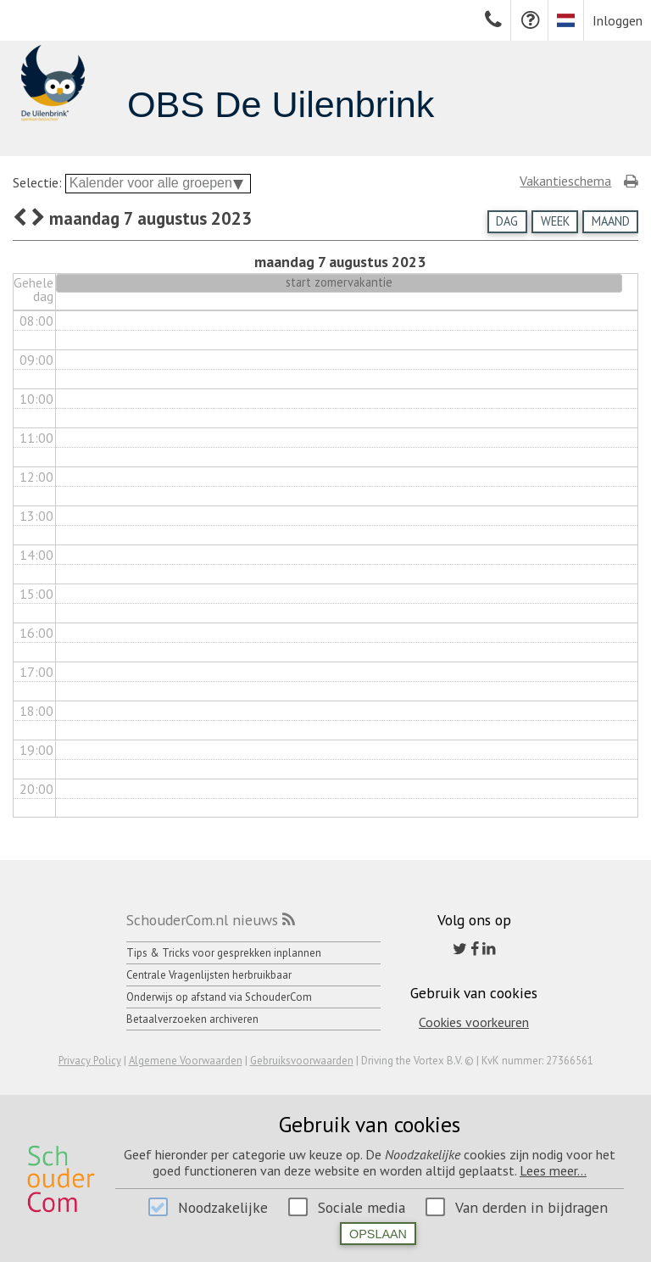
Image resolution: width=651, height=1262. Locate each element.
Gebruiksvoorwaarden (301, 1060)
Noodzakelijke (223, 1207)
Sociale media (361, 1207)
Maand (611, 221)
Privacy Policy (89, 1060)
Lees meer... (553, 1170)
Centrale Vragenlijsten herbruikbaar (209, 975)
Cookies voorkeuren (474, 1022)
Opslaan (378, 1234)
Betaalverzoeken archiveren (192, 1019)
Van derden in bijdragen (531, 1207)
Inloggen (618, 20)
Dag (507, 221)
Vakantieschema (565, 180)
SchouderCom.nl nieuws (202, 920)
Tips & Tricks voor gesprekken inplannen (223, 953)
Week (555, 221)
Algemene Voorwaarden (185, 1060)
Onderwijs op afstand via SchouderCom (219, 997)
